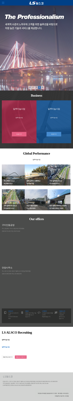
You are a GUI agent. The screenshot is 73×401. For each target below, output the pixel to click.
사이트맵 (66, 396)
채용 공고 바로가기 (21, 357)
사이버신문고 (65, 393)
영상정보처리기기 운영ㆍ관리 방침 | (54, 393)
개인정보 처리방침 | (42, 393)
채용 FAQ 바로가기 (8, 357)
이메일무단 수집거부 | (59, 396)
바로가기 (19, 134)
